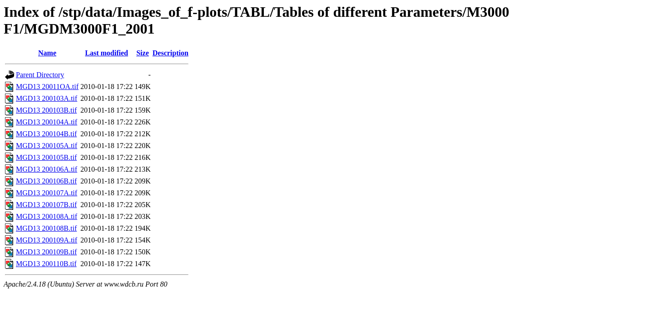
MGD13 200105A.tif (46, 145)
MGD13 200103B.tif (46, 110)
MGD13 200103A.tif (46, 98)
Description (170, 53)
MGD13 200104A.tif (46, 122)
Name (47, 53)
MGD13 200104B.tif (46, 134)
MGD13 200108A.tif (46, 216)
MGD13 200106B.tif (46, 181)
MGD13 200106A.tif (46, 169)
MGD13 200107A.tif (46, 193)
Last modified (106, 53)
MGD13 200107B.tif (46, 204)
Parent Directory (40, 75)
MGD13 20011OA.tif (47, 86)
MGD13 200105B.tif (46, 157)
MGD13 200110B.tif (46, 264)
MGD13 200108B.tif (46, 228)
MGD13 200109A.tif (46, 240)
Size (142, 53)
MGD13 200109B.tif (46, 252)
